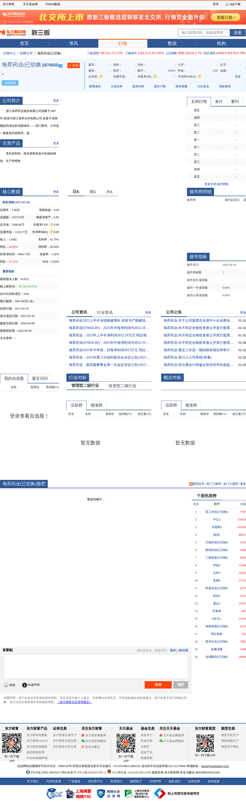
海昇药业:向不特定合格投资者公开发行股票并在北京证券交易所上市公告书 (199, 328)
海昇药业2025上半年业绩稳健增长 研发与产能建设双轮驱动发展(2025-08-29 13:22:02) (110, 320)
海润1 (216, 534)
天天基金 (126, 728)
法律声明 (155, 781)
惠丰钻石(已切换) (216, 641)
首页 (24, 43)
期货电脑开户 (230, 740)
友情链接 (213, 781)
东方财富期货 (205, 728)
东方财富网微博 (93, 735)
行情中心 (9, 53)
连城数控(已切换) (216, 657)
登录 (216, 4)
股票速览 (95, 86)
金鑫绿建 (217, 649)
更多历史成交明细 (216, 184)
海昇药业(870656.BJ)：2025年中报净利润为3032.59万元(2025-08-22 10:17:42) (110, 343)
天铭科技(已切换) (216, 542)
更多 (238, 76)
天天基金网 (30, 4)
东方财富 (9, 4)
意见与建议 (90, 747)
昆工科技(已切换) (216, 512)
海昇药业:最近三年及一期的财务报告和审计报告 (199, 350)
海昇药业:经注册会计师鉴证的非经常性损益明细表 (199, 365)
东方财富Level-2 (37, 740)
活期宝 (145, 746)
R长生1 (216, 618)
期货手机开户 (230, 735)
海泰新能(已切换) (216, 626)
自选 (73, 65)
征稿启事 (194, 781)
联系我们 (116, 781)
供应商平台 (95, 781)
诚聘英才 (136, 781)
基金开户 (147, 735)
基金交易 (147, 740)
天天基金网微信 (171, 741)
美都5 (216, 580)
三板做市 (131, 53)
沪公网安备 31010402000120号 (129, 772)
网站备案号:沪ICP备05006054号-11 (84, 772)
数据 (172, 43)
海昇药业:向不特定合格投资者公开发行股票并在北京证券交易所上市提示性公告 (199, 335)
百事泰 (216, 611)
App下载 (235, 4)
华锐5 (216, 565)
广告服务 (74, 781)
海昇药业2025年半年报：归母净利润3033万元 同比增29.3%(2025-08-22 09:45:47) (110, 350)
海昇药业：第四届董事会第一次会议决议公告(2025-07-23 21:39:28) (110, 365)
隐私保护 (175, 781)
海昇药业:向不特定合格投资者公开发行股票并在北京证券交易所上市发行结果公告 (199, 343)
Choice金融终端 (37, 758)
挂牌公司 (26, 53)
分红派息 (203, 86)
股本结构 (138, 86)
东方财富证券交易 (65, 746)
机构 (221, 43)
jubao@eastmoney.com (215, 766)
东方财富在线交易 (65, 740)
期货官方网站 (230, 746)
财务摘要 (181, 86)
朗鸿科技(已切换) (216, 550)
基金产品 (147, 752)
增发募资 (225, 86)
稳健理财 (147, 758)
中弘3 (216, 519)
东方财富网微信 (93, 741)
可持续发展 (53, 781)
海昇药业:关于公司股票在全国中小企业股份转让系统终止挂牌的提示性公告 (199, 320)
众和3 (216, 573)
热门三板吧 (213, 484)
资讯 (73, 43)
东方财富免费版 (37, 735)
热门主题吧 (230, 484)
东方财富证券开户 (65, 735)
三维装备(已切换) (216, 557)
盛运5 (216, 603)
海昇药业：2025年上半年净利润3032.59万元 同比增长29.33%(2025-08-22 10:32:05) (110, 335)
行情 (122, 43)
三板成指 (93, 53)
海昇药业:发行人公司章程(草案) (188, 357)
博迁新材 (217, 634)
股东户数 (160, 86)
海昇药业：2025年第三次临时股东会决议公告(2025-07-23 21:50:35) (110, 357)
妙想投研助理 (35, 752)
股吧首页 (196, 484)
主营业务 (117, 86)
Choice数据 (52, 4)
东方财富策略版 (37, 746)
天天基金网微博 (171, 735)
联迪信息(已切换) (216, 588)
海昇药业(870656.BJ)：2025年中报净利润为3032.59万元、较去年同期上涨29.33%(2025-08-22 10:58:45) (110, 328)
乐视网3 (217, 527)
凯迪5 (216, 596)
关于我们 (33, 781)
